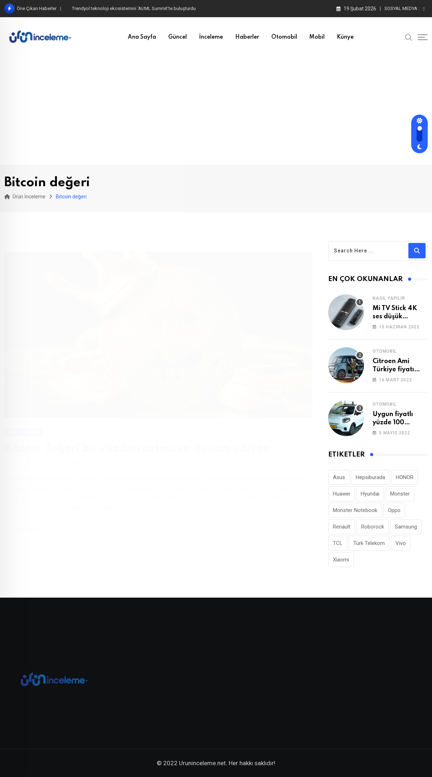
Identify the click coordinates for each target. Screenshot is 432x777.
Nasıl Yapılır (389, 298)
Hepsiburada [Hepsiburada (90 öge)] (370, 477)
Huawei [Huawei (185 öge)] (341, 494)
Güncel (177, 37)
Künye (345, 37)
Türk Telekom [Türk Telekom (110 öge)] (369, 543)
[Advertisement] (216, 111)
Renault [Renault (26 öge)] (341, 526)
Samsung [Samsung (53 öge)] (406, 526)
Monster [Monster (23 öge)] (400, 494)
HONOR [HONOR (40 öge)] (404, 477)
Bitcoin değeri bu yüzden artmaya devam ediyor (136, 440)
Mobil (317, 37)
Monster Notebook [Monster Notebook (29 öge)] (355, 510)
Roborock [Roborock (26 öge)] (372, 526)
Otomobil (284, 37)
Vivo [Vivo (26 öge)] (400, 543)
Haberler (247, 37)
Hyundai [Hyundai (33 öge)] (370, 494)
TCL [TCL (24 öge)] (338, 543)
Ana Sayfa (142, 37)
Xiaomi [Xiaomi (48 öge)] (341, 559)
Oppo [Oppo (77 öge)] (394, 510)
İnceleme (211, 37)
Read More (33, 520)
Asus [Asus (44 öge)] (339, 477)
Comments (77, 454)
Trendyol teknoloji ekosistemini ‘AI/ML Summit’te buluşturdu (134, 8)
